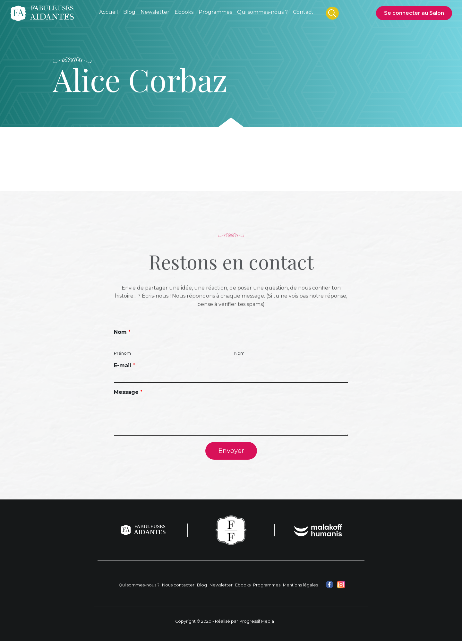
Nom (122, 332)
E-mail (124, 365)
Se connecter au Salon (414, 13)
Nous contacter (178, 585)
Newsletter (221, 585)
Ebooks (243, 585)
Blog (202, 585)
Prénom (122, 353)
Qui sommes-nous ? (139, 585)
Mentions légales (300, 585)
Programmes (266, 585)
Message (128, 392)
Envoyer (231, 451)
